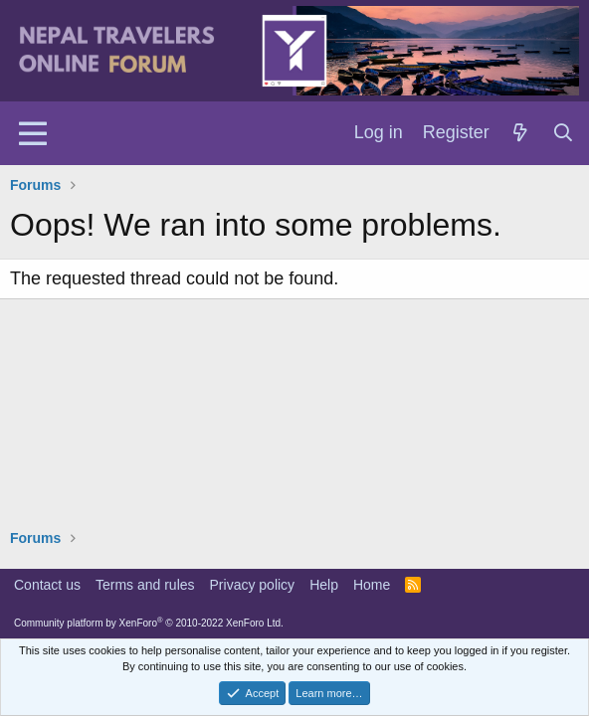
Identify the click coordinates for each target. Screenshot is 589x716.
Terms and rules (145, 585)
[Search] (563, 133)
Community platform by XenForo (149, 623)
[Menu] (32, 133)
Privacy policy (252, 585)
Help (323, 585)
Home (371, 585)
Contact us (47, 585)
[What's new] (520, 133)
